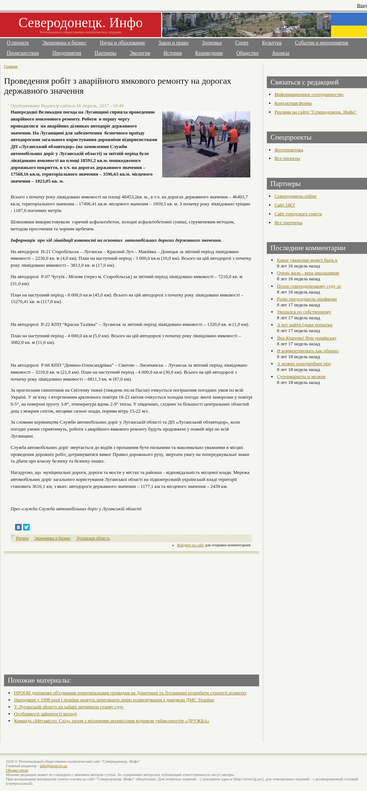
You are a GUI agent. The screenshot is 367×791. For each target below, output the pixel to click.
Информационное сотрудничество (309, 94)
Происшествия (23, 53)
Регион (22, 538)
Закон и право (174, 43)
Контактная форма (293, 103)
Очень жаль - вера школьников (308, 273)
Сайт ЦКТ (285, 205)
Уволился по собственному (304, 311)
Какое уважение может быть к (307, 260)
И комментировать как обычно (307, 350)
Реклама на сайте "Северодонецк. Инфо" (316, 112)
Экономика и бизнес (64, 43)
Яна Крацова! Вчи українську (307, 338)
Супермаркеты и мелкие (301, 376)
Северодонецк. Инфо (80, 22)
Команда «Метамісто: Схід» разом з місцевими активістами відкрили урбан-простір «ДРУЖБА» (111, 720)
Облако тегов (17, 770)
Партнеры (105, 53)
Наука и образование (122, 43)
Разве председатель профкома (307, 299)
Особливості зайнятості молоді (45, 713)
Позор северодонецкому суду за (309, 286)
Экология (140, 53)
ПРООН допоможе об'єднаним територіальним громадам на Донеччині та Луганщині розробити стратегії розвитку (130, 692)
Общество (247, 53)
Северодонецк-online (296, 196)
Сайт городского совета (298, 213)
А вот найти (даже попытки (305, 324)
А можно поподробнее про (304, 363)
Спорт (242, 43)
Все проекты (287, 158)
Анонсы (281, 53)
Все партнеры (288, 222)
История (172, 53)
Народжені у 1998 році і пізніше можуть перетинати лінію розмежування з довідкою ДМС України (114, 699)
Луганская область (93, 538)
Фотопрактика (289, 149)
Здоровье (212, 43)
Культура (272, 43)
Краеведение (209, 53)
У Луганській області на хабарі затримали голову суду (68, 706)
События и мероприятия (321, 43)
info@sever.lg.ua (53, 765)
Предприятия (66, 53)
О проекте (18, 43)
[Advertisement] (68, 611)
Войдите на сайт (190, 545)
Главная (11, 66)
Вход (362, 5)
